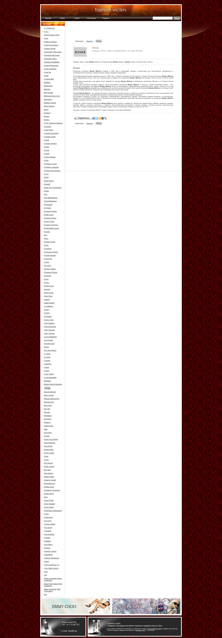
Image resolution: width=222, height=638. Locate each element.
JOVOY (47, 313)
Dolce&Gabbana (50, 201)
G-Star (46, 262)
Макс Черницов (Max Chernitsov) (52, 590)
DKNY (46, 177)
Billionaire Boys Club (52, 96)
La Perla (47, 357)
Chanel (47, 154)
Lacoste (47, 361)
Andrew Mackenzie (51, 66)
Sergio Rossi (49, 494)
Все (45, 595)
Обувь (62, 18)
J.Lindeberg (48, 306)
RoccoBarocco (49, 484)
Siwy (46, 497)
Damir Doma (49, 181)
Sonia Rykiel (49, 500)
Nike (46, 429)
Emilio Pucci (48, 215)
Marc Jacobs (49, 395)
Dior (45, 194)
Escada (47, 232)
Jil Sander (48, 317)
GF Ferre (47, 266)
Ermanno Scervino (51, 225)
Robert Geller (49, 477)
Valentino (47, 541)
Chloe (46, 161)
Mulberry (47, 422)
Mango (47, 388)
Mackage (47, 381)
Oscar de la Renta (51, 439)
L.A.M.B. (47, 354)
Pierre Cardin (49, 453)
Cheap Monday (50, 157)
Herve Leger (49, 293)
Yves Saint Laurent (51, 568)
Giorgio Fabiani (50, 269)
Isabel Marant (49, 303)
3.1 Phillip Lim (49, 28)
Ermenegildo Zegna (51, 228)
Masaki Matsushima (51, 399)
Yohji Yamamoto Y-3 (51, 565)
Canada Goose (50, 137)
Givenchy (47, 276)
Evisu (46, 239)
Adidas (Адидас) (50, 42)
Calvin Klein (48, 130)
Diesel (46, 191)
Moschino (47, 419)
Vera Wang (48, 545)
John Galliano (49, 323)
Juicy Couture (49, 333)
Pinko (46, 456)
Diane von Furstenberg (52, 188)
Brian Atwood (49, 106)
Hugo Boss (48, 296)
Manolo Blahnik (50, 392)
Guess (46, 283)
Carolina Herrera (50, 144)
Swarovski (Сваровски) (53, 511)
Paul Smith (48, 446)
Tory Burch (48, 528)
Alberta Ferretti (49, 49)
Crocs (46, 174)
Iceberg (47, 300)
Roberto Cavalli (50, 480)
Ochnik (46, 436)
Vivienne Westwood (51, 558)
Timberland (48, 517)
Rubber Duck (49, 487)
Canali (46, 140)
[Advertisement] (123, 31)
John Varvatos (49, 330)
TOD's (46, 514)
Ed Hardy (47, 208)
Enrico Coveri (49, 222)
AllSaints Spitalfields (51, 62)
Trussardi (47, 531)
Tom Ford (47, 521)
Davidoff (47, 184)
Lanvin (46, 367)
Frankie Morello (50, 255)
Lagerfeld (47, 364)
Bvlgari (46, 116)
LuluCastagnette (50, 378)
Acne (46, 38)
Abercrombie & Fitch (52, 35)
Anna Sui (47, 72)
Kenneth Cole (49, 344)
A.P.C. (46, 32)
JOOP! (46, 310)
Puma (46, 460)
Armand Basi (49, 79)
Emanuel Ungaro (50, 211)
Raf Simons (48, 463)
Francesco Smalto (51, 252)
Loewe (46, 371)
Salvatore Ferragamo (52, 490)
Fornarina (47, 249)
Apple (46, 76)
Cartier (46, 147)
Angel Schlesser (50, 69)
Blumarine (48, 99)
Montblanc (48, 416)
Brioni (46, 110)
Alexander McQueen (52, 55)
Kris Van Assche (50, 350)
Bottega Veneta (50, 103)
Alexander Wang (50, 59)
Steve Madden (49, 504)
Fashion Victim (49, 242)
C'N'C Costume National (53, 123)
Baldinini (47, 83)
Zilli (45, 575)
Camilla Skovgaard (51, 133)
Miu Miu (47, 409)
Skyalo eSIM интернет (154, 629)
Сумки (76, 18)
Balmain (47, 89)
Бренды (90, 41)
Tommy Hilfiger (49, 524)
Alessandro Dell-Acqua (52, 52)
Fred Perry (48, 259)
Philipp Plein (49, 450)
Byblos (46, 120)
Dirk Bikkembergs (50, 198)
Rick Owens (48, 473)
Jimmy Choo (49, 320)
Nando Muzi (48, 426)
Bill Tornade (48, 93)
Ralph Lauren (49, 467)
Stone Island (49, 507)
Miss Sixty (48, 406)
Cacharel (47, 127)
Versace (47, 548)
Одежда (48, 18)
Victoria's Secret (50, 551)
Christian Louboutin (51, 167)
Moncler (47, 412)
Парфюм (105, 18)
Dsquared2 (48, 205)
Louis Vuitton (49, 374)
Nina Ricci (48, 433)
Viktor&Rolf (48, 555)
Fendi (46, 245)
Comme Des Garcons (52, 171)
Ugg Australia (49, 534)
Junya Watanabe (50, 337)
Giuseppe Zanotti (50, 272)
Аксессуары (91, 18)
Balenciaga (48, 86)
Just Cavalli (48, 340)
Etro (45, 235)
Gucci (46, 279)
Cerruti (46, 150)
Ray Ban (47, 470)
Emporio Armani (50, 218)
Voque (46, 562)
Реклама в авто (140, 630)
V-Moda (47, 538)
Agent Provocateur (51, 45)
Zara (46, 572)
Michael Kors (49, 402)
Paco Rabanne (49, 443)
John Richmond (50, 327)
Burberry (47, 113)
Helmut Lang (49, 286)
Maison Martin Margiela (53, 384)
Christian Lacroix (50, 164)
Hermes (47, 289)
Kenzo (46, 347)
